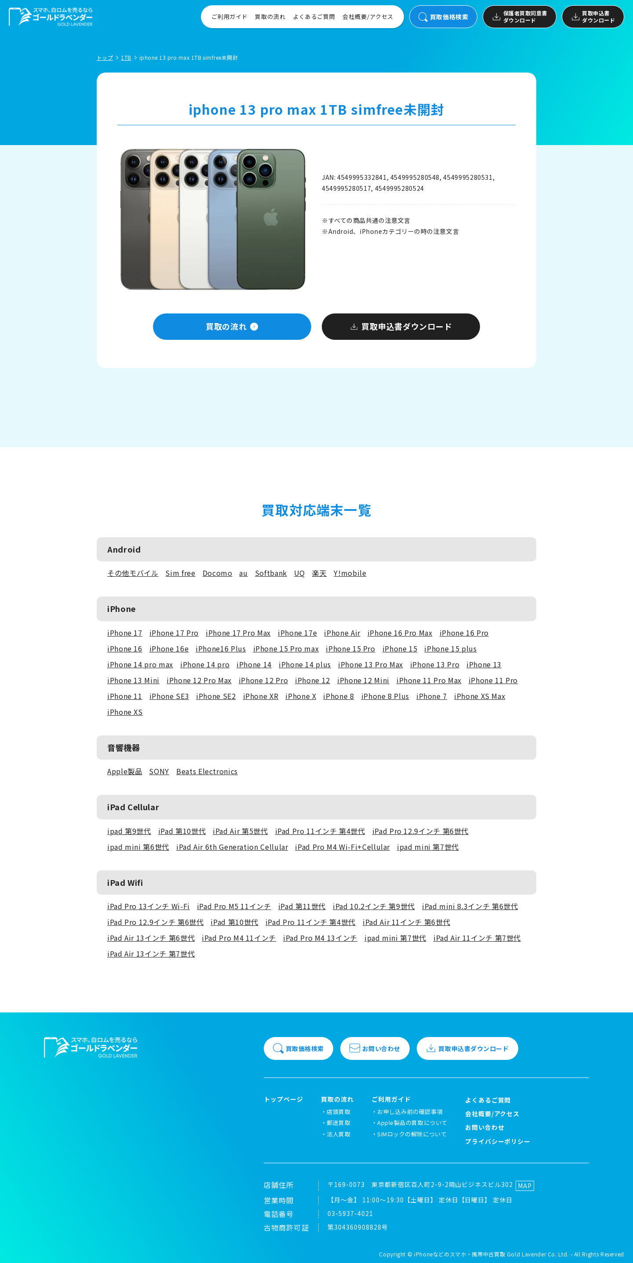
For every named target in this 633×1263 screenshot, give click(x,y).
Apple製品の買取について (412, 1122)
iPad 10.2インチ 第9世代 (374, 906)
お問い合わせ (374, 1048)
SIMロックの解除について (412, 1134)
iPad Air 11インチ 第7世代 (477, 937)
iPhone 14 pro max (140, 664)
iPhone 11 (124, 696)
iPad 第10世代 (182, 831)
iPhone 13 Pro (434, 664)
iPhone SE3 (169, 696)
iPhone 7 (431, 696)
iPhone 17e (297, 632)
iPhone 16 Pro (464, 632)
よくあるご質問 (314, 16)
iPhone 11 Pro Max (429, 680)
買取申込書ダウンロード (593, 16)
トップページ (283, 1099)
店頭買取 (338, 1111)
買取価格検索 (443, 17)
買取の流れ (270, 16)
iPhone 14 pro (204, 664)
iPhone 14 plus (305, 664)
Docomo (218, 573)
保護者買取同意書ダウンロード (519, 16)
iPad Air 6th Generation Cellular (232, 846)
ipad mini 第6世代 (138, 846)
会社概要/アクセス (367, 16)
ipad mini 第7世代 (428, 846)
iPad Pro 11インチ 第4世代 (320, 831)
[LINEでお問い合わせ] (615, 1245)
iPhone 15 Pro (350, 648)
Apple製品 (124, 771)
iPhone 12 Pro (263, 680)
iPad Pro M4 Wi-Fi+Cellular (342, 846)
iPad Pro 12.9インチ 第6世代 (420, 831)
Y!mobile (350, 573)
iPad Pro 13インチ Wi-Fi (148, 906)
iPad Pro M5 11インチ (234, 906)
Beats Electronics (207, 771)
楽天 (319, 573)
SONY (159, 771)
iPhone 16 (124, 648)
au (243, 573)
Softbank (271, 573)
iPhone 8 (338, 696)
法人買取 (338, 1134)
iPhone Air (342, 632)
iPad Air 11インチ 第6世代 (406, 922)
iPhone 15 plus (450, 648)
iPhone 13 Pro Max (370, 664)
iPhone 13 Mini (133, 680)
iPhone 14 (254, 664)
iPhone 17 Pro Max (238, 632)
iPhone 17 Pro (174, 632)
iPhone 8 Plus (385, 696)
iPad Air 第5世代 (240, 831)
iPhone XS (125, 711)
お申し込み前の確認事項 (410, 1111)
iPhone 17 (124, 632)
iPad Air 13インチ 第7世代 (151, 953)
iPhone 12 (312, 680)
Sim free (180, 573)
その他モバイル (132, 573)
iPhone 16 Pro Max (400, 632)
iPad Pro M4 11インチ (239, 937)
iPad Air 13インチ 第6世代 (151, 937)
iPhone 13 (484, 664)
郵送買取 (338, 1122)
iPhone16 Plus (221, 648)
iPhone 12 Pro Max (199, 680)
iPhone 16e (169, 648)
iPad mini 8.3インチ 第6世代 (470, 906)
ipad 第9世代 (129, 831)
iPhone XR (261, 696)
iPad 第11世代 (302, 906)
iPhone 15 (400, 648)
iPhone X (300, 696)
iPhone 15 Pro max (286, 648)
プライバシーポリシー (498, 1141)
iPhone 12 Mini (363, 680)
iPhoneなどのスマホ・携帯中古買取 (459, 1254)
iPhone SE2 (216, 696)
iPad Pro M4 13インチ (320, 937)
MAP (525, 1185)
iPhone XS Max (479, 696)
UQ (299, 573)
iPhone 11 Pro (493, 680)
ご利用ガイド (229, 16)
